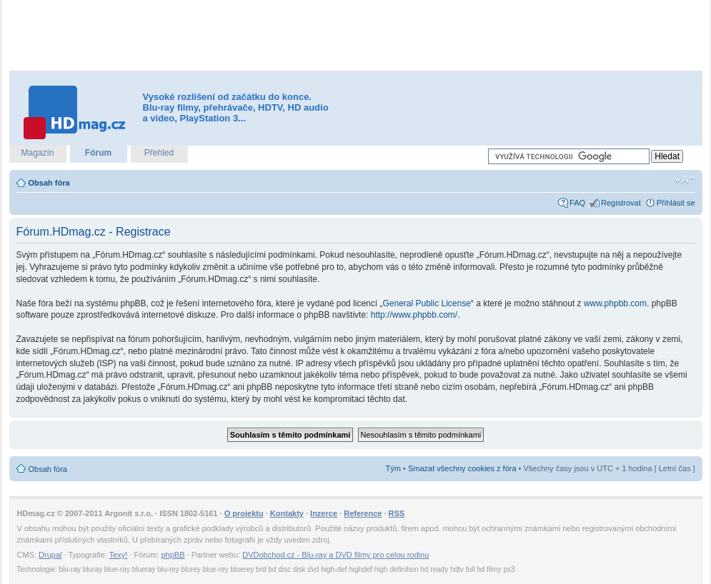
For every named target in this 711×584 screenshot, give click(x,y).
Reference (363, 513)
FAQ (577, 202)
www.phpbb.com (615, 303)
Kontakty (287, 513)
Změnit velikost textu (685, 179)
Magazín (37, 153)
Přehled (159, 153)
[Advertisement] (356, 36)
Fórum (98, 153)
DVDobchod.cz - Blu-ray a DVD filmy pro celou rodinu (335, 554)
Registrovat (621, 202)
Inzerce (323, 513)
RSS (397, 513)
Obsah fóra (49, 182)
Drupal (50, 554)
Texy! (118, 554)
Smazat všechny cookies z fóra (462, 468)
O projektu (244, 513)
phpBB (172, 554)
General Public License (426, 303)
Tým (393, 468)
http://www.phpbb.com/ (414, 315)
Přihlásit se (676, 202)
